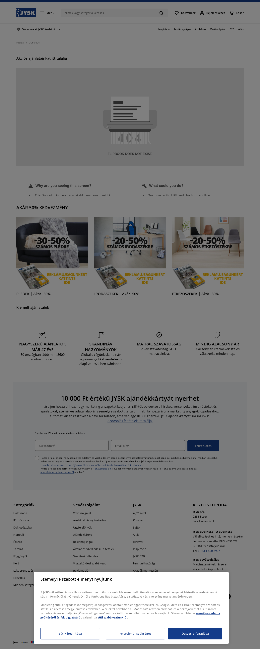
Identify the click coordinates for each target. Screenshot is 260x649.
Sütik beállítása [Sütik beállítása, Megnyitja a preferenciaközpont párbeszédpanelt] (70, 633)
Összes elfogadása (195, 633)
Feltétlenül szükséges (135, 633)
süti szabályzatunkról (112, 617)
